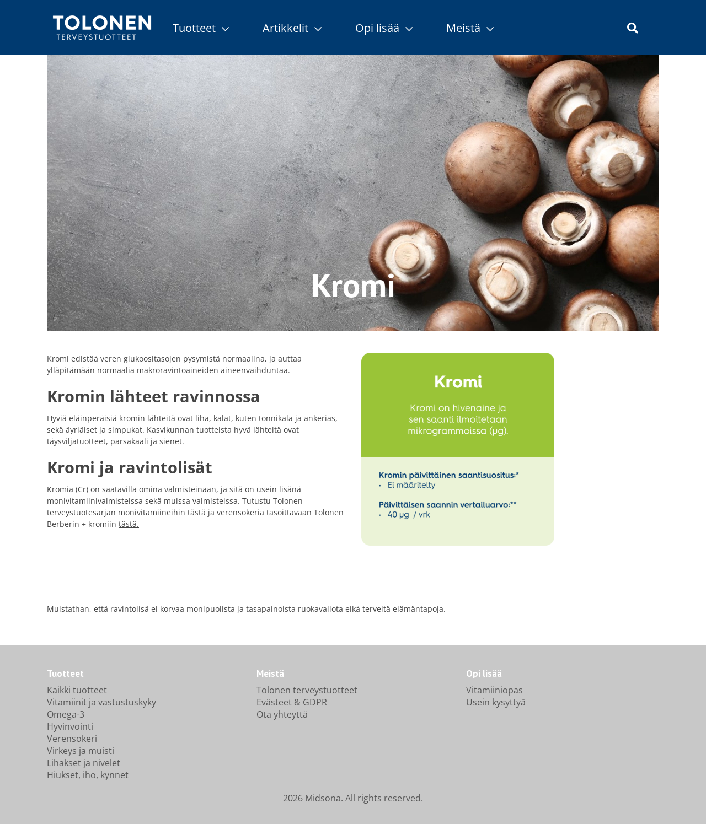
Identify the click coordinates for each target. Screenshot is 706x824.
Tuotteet (201, 27)
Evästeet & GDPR (291, 702)
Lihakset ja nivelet (83, 763)
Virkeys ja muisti (80, 751)
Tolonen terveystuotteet (306, 690)
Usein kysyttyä (496, 702)
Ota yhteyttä (282, 714)
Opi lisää (384, 27)
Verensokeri (72, 739)
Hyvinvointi (70, 726)
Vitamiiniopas (494, 690)
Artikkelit (292, 27)
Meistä (470, 27)
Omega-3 (65, 714)
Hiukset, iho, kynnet (88, 775)
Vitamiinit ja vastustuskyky (101, 702)
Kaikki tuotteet (77, 690)
